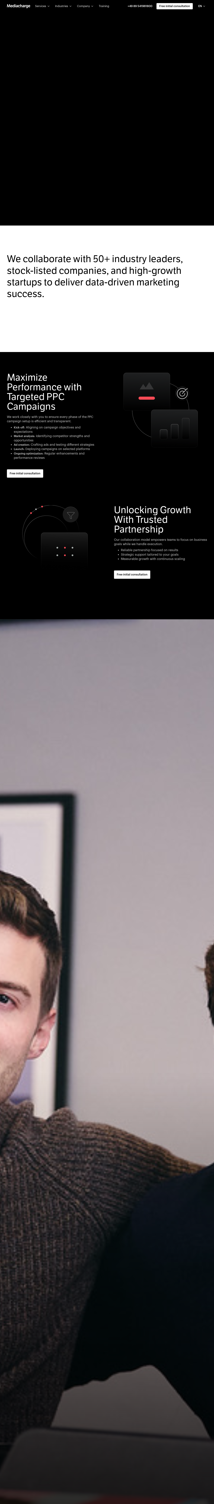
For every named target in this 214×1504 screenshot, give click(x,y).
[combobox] (202, 6)
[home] (18, 6)
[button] (42, 6)
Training (104, 6)
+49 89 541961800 (140, 6)
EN (200, 6)
